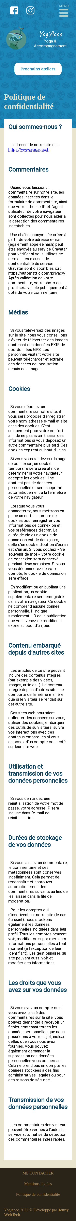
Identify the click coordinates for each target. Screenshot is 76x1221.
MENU (64, 11)
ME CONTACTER (38, 1173)
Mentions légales (38, 1184)
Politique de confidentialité (38, 1194)
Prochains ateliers (37, 69)
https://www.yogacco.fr (29, 149)
